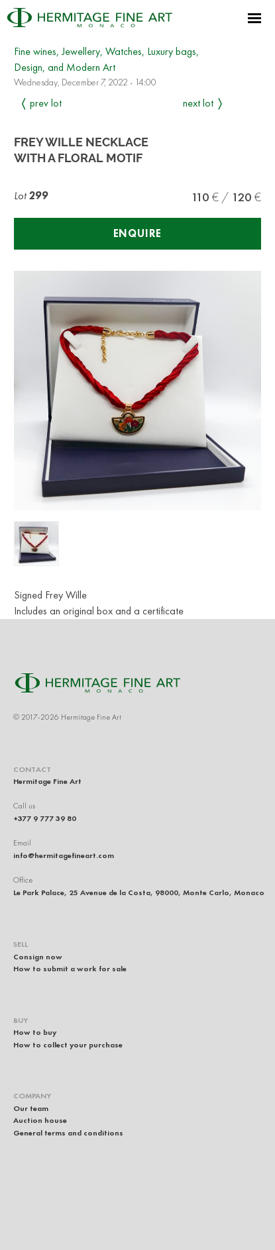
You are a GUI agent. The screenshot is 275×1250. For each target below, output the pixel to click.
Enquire (137, 233)
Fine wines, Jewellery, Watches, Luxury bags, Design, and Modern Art (106, 59)
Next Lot (198, 103)
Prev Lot (46, 103)
